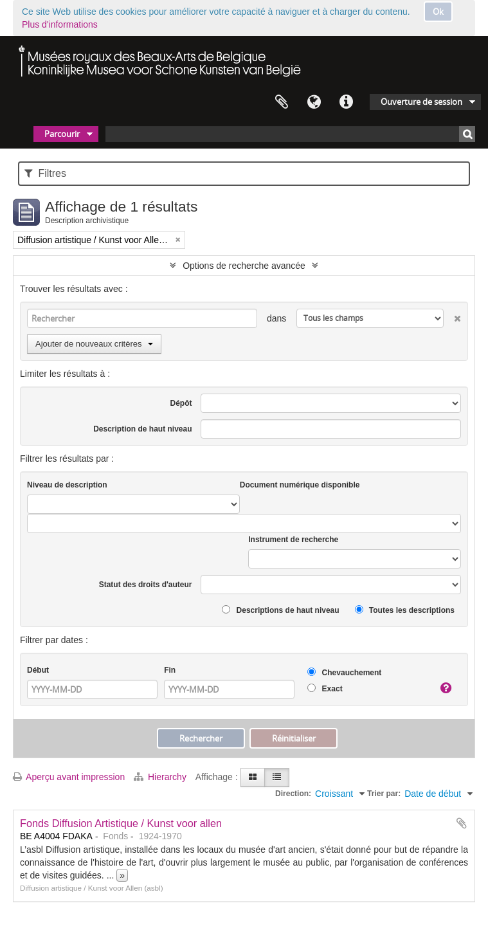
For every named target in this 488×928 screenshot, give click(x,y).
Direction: (293, 793)
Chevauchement (344, 672)
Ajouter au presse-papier (461, 823)
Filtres (45, 173)
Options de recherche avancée (244, 265)
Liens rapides (346, 102)
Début (38, 670)
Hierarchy (161, 777)
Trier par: (384, 793)
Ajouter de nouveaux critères (94, 344)
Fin (170, 670)
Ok (438, 11)
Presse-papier (282, 102)
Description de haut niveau (142, 428)
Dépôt (181, 403)
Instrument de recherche (293, 539)
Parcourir (62, 134)
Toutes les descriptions (405, 610)
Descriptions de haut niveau (280, 610)
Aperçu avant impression (69, 777)
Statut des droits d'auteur (145, 584)
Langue (314, 102)
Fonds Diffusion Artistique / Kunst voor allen (121, 823)
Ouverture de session (421, 101)
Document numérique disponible (300, 484)
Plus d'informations (60, 24)
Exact (324, 688)
